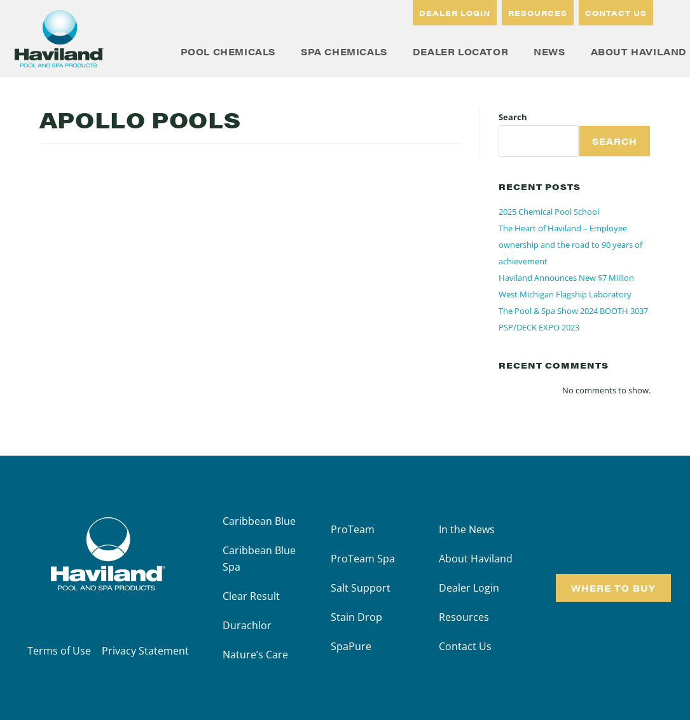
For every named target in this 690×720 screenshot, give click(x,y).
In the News (467, 529)
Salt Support (360, 588)
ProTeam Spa (363, 559)
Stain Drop (356, 617)
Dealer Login (469, 588)
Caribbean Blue (259, 521)
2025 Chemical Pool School (549, 211)
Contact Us (465, 646)
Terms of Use (59, 651)
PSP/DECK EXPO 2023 (539, 327)
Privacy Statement (145, 651)
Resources (464, 617)
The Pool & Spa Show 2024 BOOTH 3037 (573, 310)
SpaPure (351, 646)
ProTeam (353, 529)
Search (513, 117)
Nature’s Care (255, 655)
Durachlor (247, 625)
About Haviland (476, 559)
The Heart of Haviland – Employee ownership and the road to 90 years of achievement (570, 244)
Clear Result (251, 596)
